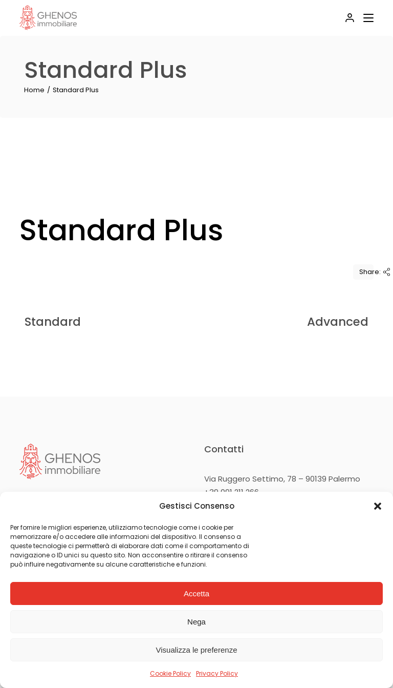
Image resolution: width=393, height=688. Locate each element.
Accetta (196, 593)
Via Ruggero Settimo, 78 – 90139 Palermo (282, 478)
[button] (378, 506)
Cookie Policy (170, 673)
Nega (196, 621)
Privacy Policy (217, 673)
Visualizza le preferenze (196, 649)
